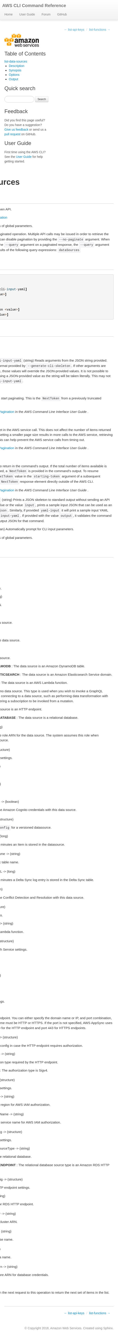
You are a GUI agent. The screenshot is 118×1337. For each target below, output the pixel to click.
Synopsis (15, 70)
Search (42, 99)
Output (13, 79)
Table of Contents (25, 54)
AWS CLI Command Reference (34, 5)
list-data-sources (15, 61)
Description (16, 66)
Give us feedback (16, 129)
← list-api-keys (74, 29)
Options (14, 74)
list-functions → (99, 29)
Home (8, 14)
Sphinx (108, 1328)
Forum (46, 14)
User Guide (27, 14)
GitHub (62, 14)
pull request (12, 134)
